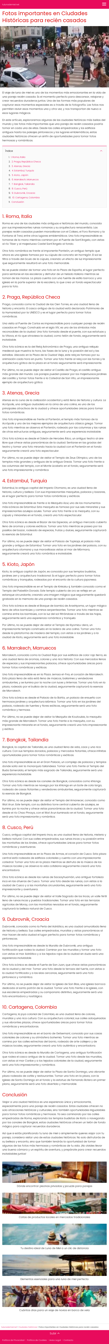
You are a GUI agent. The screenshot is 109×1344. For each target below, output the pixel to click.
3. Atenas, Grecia (21, 166)
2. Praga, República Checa (26, 161)
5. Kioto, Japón (20, 175)
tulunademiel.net (10, 4)
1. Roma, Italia (18, 157)
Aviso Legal (55, 1340)
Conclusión (17, 202)
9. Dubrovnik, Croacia (23, 193)
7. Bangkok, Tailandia (23, 184)
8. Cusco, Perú (19, 188)
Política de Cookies (37, 1340)
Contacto (68, 1340)
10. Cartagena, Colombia (26, 197)
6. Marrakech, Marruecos (25, 179)
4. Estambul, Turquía (23, 170)
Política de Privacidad (13, 1340)
